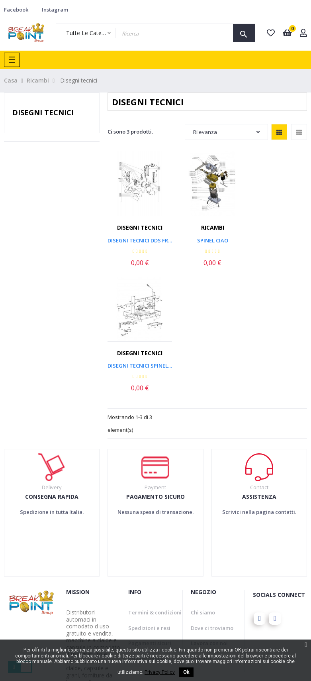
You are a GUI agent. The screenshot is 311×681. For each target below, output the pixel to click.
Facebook (16, 9)
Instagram (55, 9)
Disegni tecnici (43, 112)
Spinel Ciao (207, 237)
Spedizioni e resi (149, 499)
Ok (186, 672)
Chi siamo (203, 483)
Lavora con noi (209, 514)
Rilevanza (226, 132)
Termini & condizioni (155, 483)
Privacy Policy (145, 529)
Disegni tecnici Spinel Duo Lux (276, 237)
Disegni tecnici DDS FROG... (138, 237)
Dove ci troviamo (212, 499)
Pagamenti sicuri (149, 514)
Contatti (201, 529)
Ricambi (207, 224)
